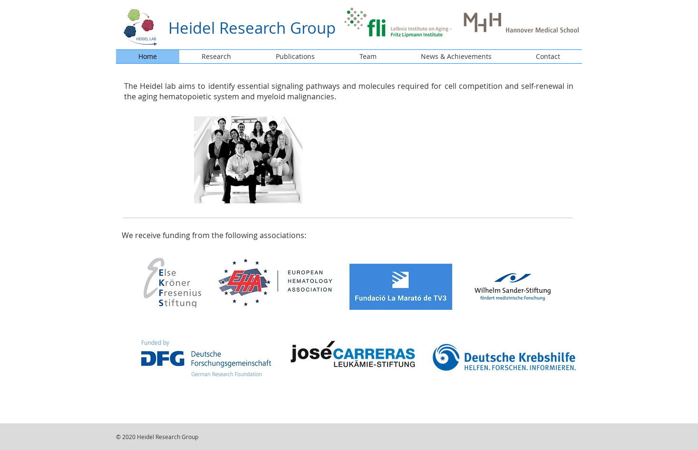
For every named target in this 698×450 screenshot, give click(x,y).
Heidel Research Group (252, 27)
